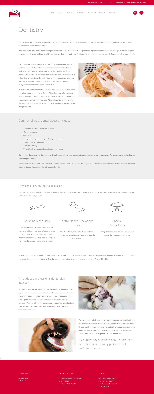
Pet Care (102, 12)
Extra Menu (113, 12)
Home (52, 12)
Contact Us (22, 380)
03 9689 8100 (120, 2)
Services (70, 12)
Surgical (80, 12)
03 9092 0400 (141, 2)
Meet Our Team (23, 378)
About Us (60, 12)
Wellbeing (91, 12)
